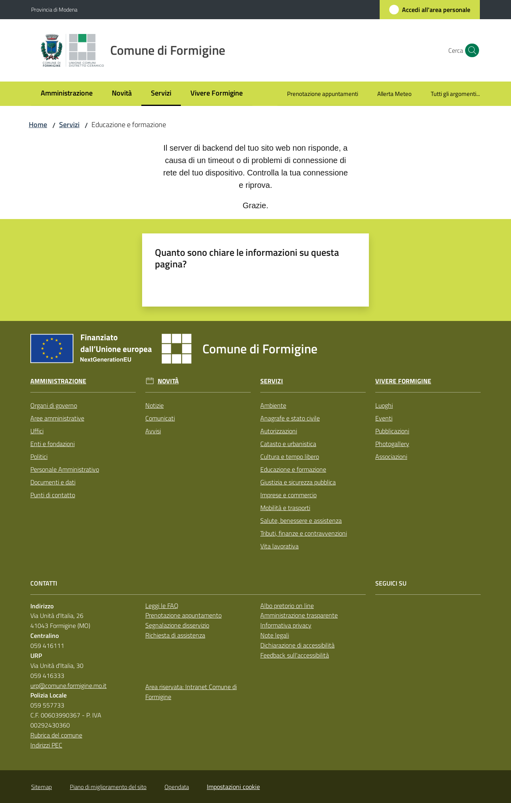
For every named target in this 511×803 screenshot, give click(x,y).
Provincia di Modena (54, 9)
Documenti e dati (52, 482)
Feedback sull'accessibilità (294, 655)
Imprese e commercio (288, 495)
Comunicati (160, 418)
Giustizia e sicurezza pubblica (298, 482)
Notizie (154, 405)
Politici (39, 456)
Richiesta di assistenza (175, 635)
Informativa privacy (285, 625)
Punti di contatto (52, 495)
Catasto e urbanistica (288, 443)
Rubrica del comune (56, 735)
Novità (168, 381)
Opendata (176, 786)
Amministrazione (58, 381)
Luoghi (384, 405)
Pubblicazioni (392, 431)
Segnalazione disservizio (177, 625)
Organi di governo (53, 405)
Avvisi (153, 431)
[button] (470, 50)
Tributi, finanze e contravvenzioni (303, 533)
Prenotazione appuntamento (183, 615)
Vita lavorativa (279, 546)
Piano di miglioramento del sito (108, 786)
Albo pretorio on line (287, 605)
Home (38, 124)
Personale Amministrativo (64, 469)
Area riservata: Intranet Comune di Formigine (191, 691)
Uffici (37, 431)
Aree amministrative (57, 418)
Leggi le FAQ (161, 605)
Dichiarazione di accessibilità (297, 645)
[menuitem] (66, 94)
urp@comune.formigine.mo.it (68, 685)
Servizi (69, 124)
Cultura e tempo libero (289, 456)
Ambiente (273, 405)
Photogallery (392, 443)
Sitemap (41, 786)
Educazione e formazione (293, 469)
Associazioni (391, 456)
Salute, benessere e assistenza (301, 520)
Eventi (383, 418)
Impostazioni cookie (233, 786)
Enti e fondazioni (52, 443)
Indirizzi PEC (46, 745)
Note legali (274, 635)
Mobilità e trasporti (285, 507)
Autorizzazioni (278, 431)
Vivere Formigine (403, 381)
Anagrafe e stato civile (290, 418)
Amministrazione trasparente (299, 615)
